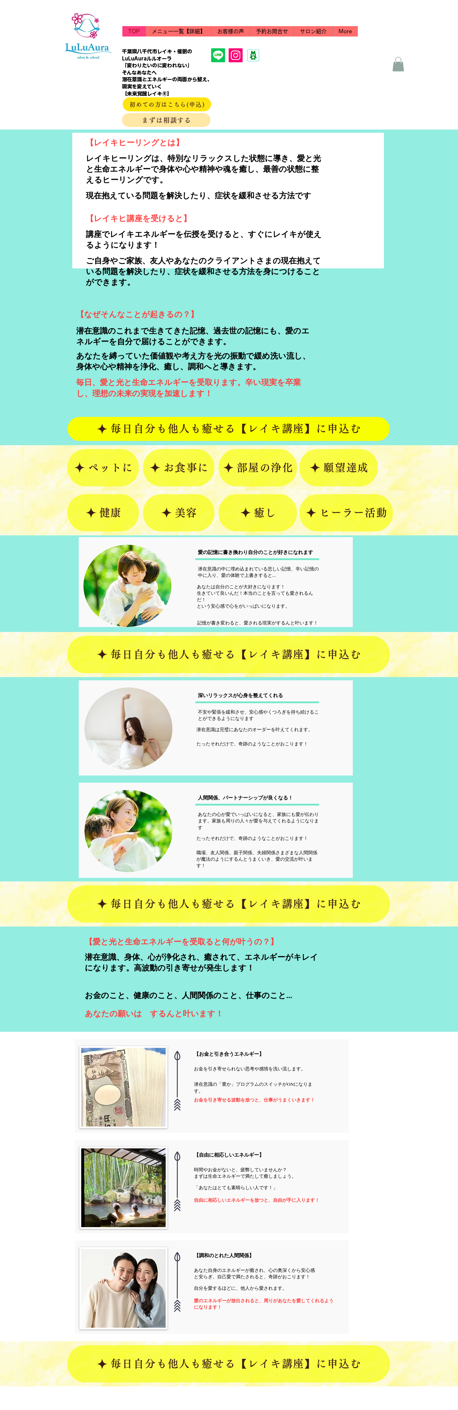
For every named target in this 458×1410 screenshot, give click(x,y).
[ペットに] (103, 467)
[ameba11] (253, 55)
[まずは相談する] (166, 120)
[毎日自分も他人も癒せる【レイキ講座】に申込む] (229, 429)
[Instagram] (236, 55)
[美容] (178, 512)
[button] (272, 31)
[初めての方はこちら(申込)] (167, 104)
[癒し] (258, 512)
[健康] (103, 512)
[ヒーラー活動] (346, 512)
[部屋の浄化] (258, 467)
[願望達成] (338, 467)
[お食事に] (178, 467)
